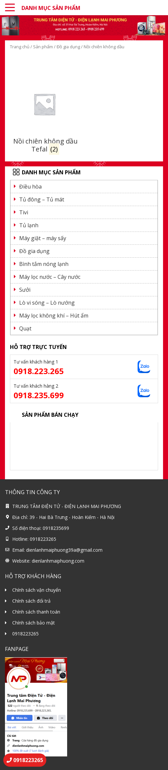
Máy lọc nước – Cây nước (49, 276)
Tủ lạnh (28, 225)
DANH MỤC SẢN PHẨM (50, 8)
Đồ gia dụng (68, 47)
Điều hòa (30, 186)
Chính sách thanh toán (36, 612)
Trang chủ (19, 47)
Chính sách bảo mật (33, 623)
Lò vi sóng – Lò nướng (47, 302)
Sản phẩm (43, 47)
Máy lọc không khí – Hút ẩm (53, 315)
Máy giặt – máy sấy (42, 238)
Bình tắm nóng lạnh (43, 264)
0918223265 (25, 633)
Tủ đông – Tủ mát (41, 199)
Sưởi (24, 289)
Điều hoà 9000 (30, 429)
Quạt (25, 328)
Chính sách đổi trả (31, 601)
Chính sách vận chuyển (36, 590)
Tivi (23, 212)
